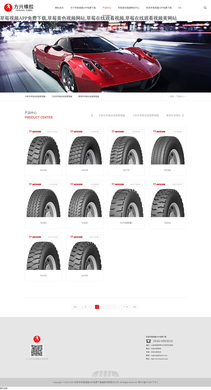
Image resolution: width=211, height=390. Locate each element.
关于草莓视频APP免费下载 (83, 8)
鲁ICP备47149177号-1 (148, 382)
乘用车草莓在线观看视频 (88, 96)
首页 (172, 96)
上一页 (84, 307)
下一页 (125, 307)
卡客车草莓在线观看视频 (35, 96)
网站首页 (59, 8)
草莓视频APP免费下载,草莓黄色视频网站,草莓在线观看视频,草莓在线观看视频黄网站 (88, 18)
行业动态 (98, 344)
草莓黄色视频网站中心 (128, 8)
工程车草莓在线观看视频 (62, 96)
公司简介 (89, 343)
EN (179, 8)
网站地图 (4, 388)
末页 (134, 307)
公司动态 (98, 343)
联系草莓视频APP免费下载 (159, 8)
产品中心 (107, 8)
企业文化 (89, 344)
